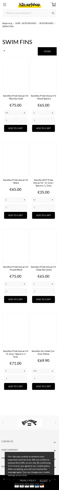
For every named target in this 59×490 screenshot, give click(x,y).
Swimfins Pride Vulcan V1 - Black (15, 181)
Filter (47, 51)
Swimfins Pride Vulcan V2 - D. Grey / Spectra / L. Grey (15, 354)
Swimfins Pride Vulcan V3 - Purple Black (15, 268)
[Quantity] (15, 120)
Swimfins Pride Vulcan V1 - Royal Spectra (43, 97)
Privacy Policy (28, 480)
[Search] (29, 13)
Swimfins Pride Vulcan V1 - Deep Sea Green (43, 268)
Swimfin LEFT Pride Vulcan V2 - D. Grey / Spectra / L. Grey (43, 183)
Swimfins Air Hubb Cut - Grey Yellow (43, 352)
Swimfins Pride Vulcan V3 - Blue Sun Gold (15, 97)
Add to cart (15, 128)
